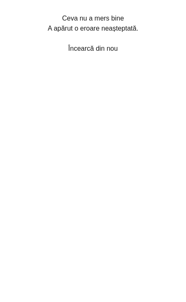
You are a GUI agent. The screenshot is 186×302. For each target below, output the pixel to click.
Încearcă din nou (93, 48)
